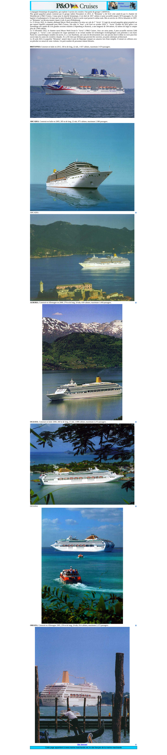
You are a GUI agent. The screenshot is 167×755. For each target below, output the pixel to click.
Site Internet (82, 744)
